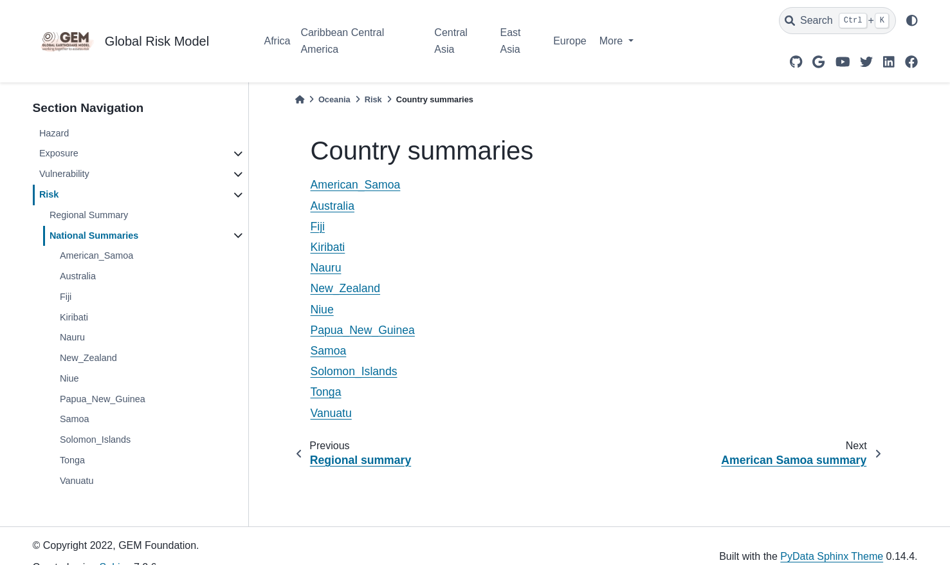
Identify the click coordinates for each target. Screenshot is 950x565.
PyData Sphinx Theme (831, 556)
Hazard (54, 133)
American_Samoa (96, 255)
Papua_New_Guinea (102, 399)
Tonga (72, 460)
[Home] (299, 99)
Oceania (334, 99)
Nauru (72, 337)
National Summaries (94, 235)
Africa (277, 40)
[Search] (837, 20)
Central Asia (451, 41)
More (612, 40)
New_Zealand (88, 358)
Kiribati (74, 317)
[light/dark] (912, 21)
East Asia (510, 41)
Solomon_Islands (95, 439)
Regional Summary (89, 215)
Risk (49, 194)
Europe (570, 40)
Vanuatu (77, 481)
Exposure (58, 153)
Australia (78, 276)
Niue (69, 378)
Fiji (65, 297)
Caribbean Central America (342, 41)
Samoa (74, 419)
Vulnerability (64, 174)
